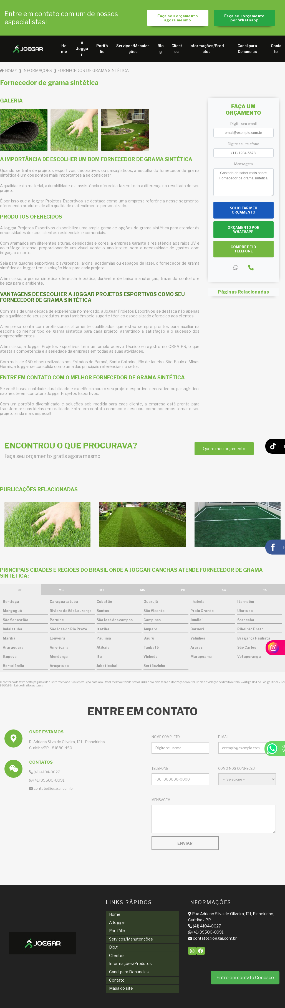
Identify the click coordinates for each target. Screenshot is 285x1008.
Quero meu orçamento (224, 450)
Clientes (176, 50)
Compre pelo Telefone (243, 250)
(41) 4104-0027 (44, 773)
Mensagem (243, 165)
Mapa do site (113, 974)
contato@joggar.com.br (194, 939)
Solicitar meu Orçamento (243, 211)
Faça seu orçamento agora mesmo (177, 18)
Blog (161, 50)
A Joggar (82, 50)
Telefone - (161, 770)
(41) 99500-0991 (187, 933)
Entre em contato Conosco (245, 977)
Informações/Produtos (207, 50)
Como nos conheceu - (237, 770)
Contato (108, 968)
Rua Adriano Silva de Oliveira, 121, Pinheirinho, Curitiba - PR (202, 917)
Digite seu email (243, 125)
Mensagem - (162, 801)
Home (64, 50)
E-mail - (225, 738)
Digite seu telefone (243, 145)
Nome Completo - (167, 738)
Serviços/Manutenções (133, 50)
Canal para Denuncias (247, 50)
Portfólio (102, 50)
